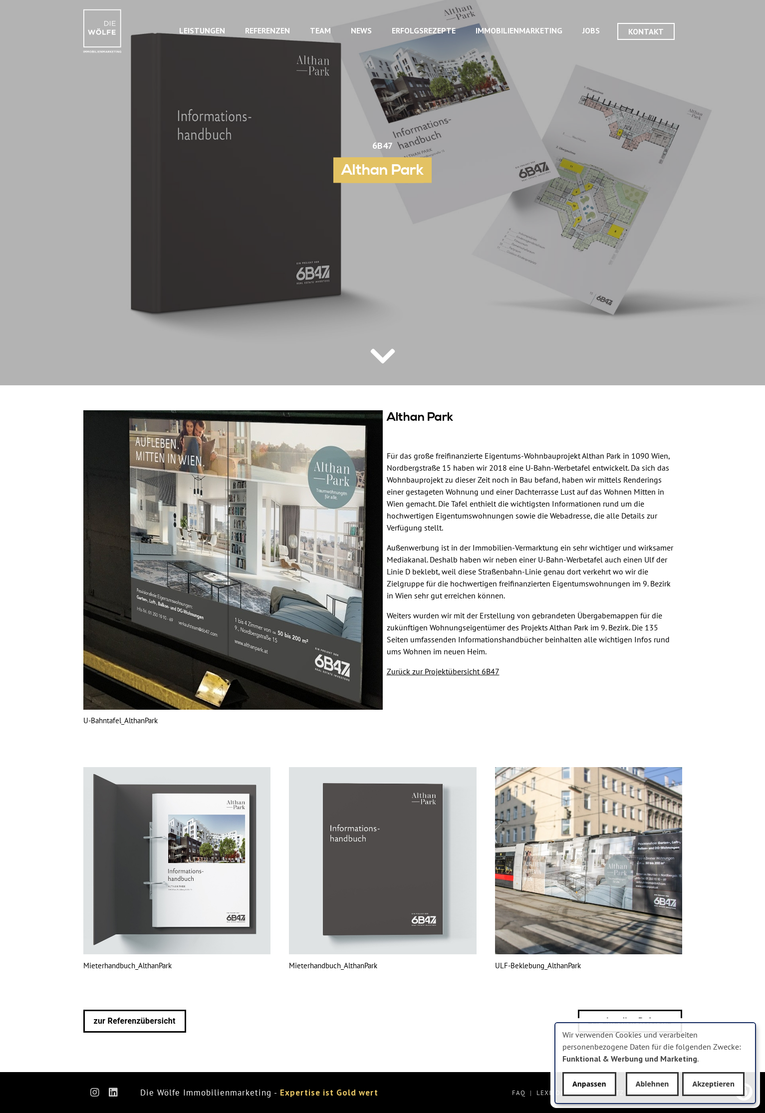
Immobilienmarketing (519, 30)
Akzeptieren (713, 1084)
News (361, 30)
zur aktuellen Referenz (630, 1021)
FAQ (518, 1093)
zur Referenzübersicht (135, 1021)
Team (320, 30)
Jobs (591, 30)
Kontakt (646, 31)
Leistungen (202, 30)
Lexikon (550, 1093)
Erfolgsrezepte (424, 30)
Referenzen (267, 30)
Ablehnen (652, 1084)
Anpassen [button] (589, 1084)
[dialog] (655, 1063)
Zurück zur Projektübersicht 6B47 (443, 671)
